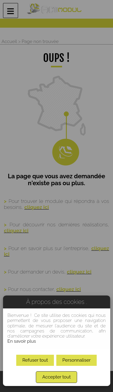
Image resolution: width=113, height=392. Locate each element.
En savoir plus (21, 341)
